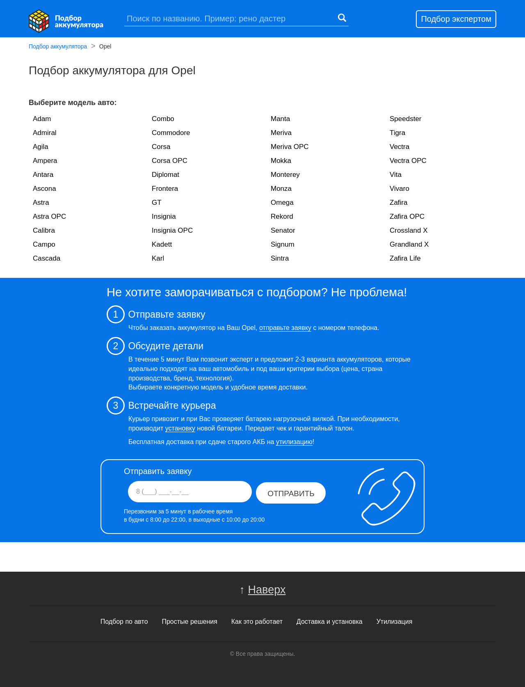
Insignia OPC (172, 230)
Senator (283, 230)
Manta (280, 119)
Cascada (46, 258)
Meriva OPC (290, 147)
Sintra (280, 258)
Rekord (282, 216)
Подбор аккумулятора (58, 47)
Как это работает (257, 621)
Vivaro (399, 188)
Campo (44, 244)
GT (157, 202)
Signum (282, 244)
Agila (40, 147)
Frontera (165, 188)
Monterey (285, 175)
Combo (163, 119)
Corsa (161, 147)
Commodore (171, 133)
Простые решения (189, 621)
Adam (42, 119)
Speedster (406, 119)
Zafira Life (405, 258)
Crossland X (409, 230)
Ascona (44, 188)
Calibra (44, 230)
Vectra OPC (408, 161)
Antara (43, 175)
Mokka (281, 161)
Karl (158, 258)
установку (180, 428)
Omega (282, 202)
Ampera (45, 161)
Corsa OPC (169, 161)
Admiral (45, 133)
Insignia (164, 216)
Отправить (291, 493)
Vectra (399, 147)
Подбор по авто (124, 621)
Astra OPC (49, 216)
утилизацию (294, 441)
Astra (41, 202)
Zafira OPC (407, 216)
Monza (281, 188)
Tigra (397, 133)
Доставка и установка (330, 621)
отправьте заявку (285, 327)
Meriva (281, 133)
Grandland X (409, 244)
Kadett (162, 244)
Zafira (398, 202)
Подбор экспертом (456, 18)
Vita (396, 175)
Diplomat (165, 175)
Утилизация (395, 621)
